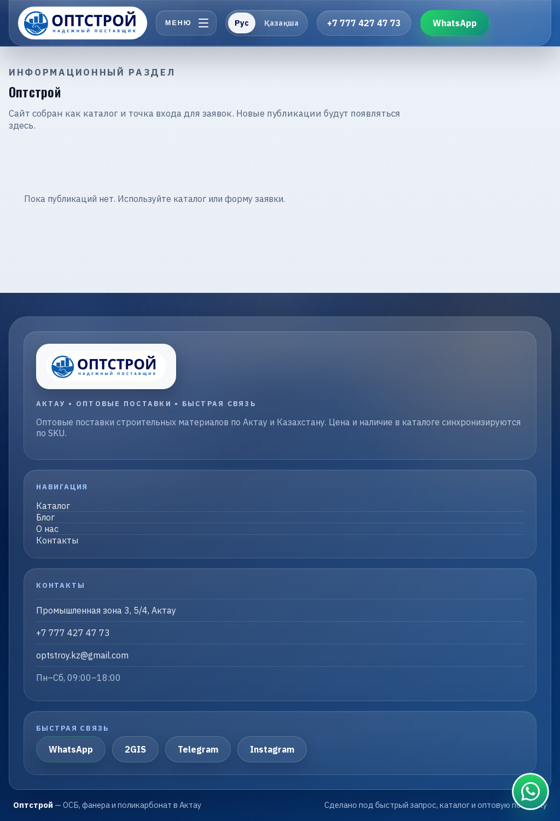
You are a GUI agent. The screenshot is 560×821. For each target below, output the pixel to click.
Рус (242, 23)
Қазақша (281, 23)
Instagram (272, 749)
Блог (45, 517)
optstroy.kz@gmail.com (82, 655)
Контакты (57, 540)
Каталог (53, 505)
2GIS (135, 749)
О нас (47, 528)
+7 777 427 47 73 (364, 23)
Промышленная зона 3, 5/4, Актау (106, 610)
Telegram (198, 749)
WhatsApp (455, 23)
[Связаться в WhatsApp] (530, 791)
